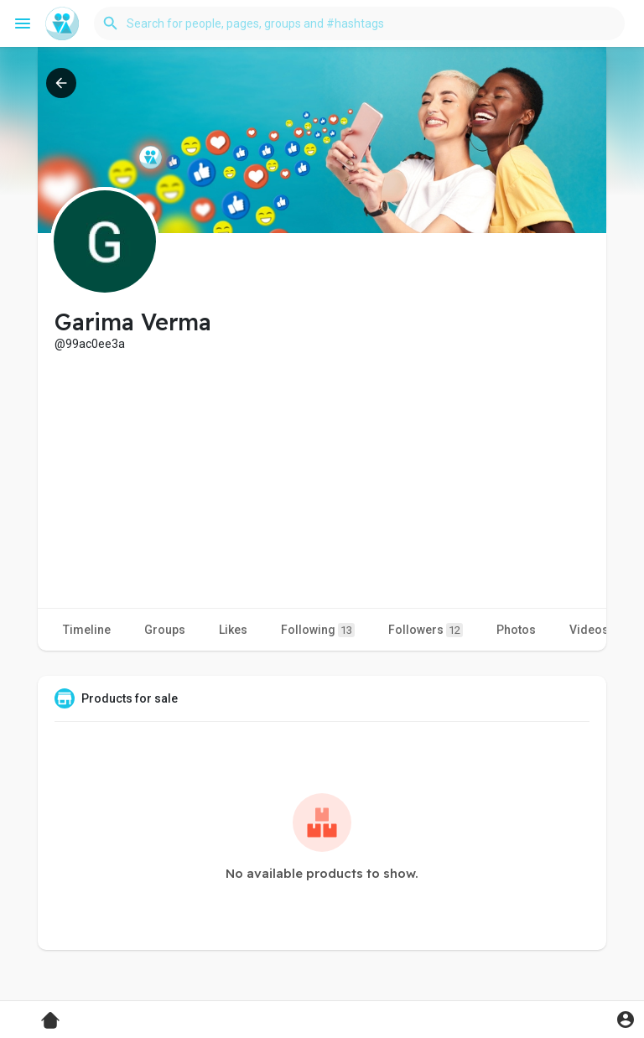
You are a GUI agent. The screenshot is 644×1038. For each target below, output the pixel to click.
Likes (233, 629)
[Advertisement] (322, 478)
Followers (425, 630)
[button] (359, 23)
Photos (516, 629)
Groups (164, 629)
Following (318, 630)
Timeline (87, 629)
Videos (589, 629)
